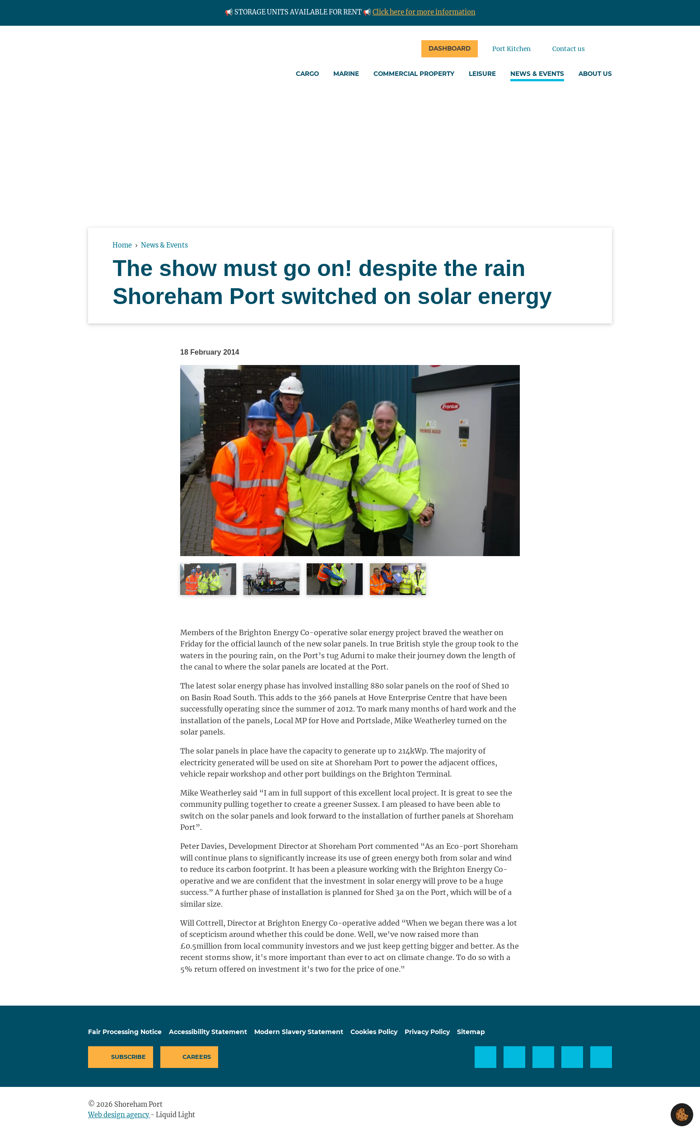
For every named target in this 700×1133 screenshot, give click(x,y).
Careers (196, 1056)
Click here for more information (424, 12)
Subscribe (128, 1056)
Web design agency (119, 1115)
